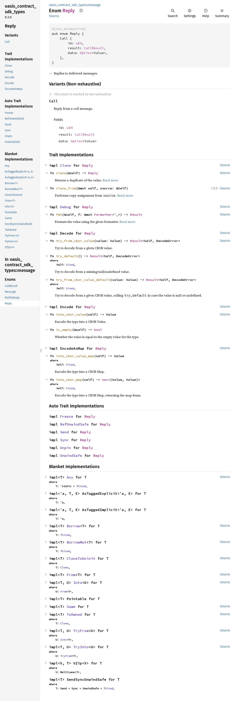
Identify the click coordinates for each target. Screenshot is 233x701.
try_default (67, 256)
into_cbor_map (69, 380)
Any (70, 477)
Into (77, 582)
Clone (65, 165)
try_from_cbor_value (75, 241)
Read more (110, 180)
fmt (59, 214)
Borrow (73, 526)
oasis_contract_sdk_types (67, 5)
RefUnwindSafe (74, 424)
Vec (105, 380)
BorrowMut (76, 542)
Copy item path (81, 10)
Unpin (65, 447)
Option (86, 53)
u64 (79, 43)
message (94, 5)
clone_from (66, 188)
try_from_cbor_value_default (83, 280)
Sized (70, 264)
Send (64, 432)
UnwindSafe (71, 455)
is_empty (64, 330)
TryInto (81, 647)
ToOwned (74, 614)
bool (98, 330)
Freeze (66, 416)
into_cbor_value (71, 314)
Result (136, 214)
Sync (64, 440)
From (71, 574)
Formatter (103, 214)
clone (61, 173)
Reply (87, 165)
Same (71, 606)
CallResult (94, 48)
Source (54, 16)
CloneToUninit (81, 558)
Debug (65, 207)
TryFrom (81, 630)
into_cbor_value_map (75, 356)
